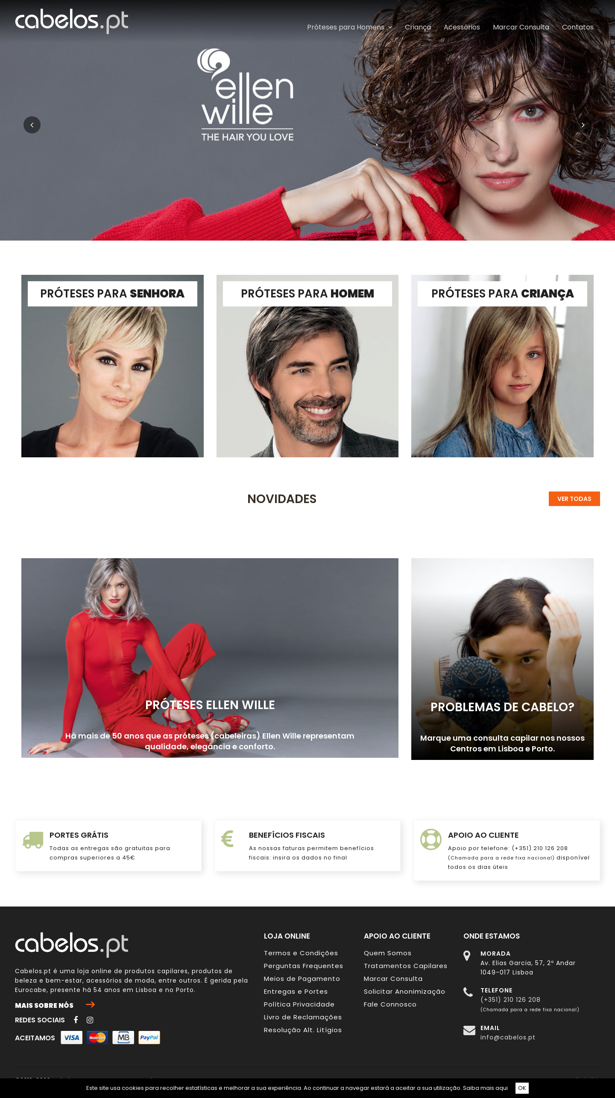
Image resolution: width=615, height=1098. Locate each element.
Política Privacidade (299, 1004)
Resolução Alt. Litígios (303, 1029)
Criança (418, 27)
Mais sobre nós (54, 1005)
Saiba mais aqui (485, 1088)
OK (522, 1088)
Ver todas (574, 499)
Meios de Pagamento (302, 978)
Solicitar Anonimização (404, 991)
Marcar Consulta (521, 27)
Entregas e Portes (296, 991)
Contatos (578, 27)
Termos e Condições (301, 952)
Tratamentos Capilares (406, 965)
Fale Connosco (390, 1004)
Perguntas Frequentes (303, 965)
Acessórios (462, 27)
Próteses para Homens (349, 27)
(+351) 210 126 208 (510, 999)
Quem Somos (388, 952)
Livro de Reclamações (303, 1017)
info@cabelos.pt (508, 1037)
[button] (46, 120)
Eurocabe (31, 990)
